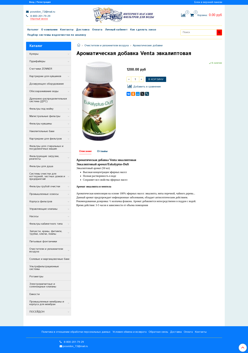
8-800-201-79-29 (40, 16)
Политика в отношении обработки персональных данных (75, 332)
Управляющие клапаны (43, 209)
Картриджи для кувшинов (45, 76)
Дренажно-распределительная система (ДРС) (48, 100)
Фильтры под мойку (41, 109)
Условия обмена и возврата (130, 332)
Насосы (33, 216)
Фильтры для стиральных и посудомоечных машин (46, 147)
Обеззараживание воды (43, 91)
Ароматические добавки (148, 45)
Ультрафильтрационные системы (44, 268)
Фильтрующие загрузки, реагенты (44, 157)
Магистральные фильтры (44, 116)
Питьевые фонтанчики (43, 241)
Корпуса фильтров (40, 201)
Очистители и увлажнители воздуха (106, 45)
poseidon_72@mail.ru (42, 12)
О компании (49, 30)
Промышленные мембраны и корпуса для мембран (46, 303)
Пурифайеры (37, 61)
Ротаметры (36, 276)
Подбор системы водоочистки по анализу (56, 35)
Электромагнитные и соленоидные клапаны (42, 285)
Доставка (82, 30)
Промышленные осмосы (44, 194)
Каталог (33, 30)
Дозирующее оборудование (46, 84)
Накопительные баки (41, 131)
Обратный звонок (39, 19)
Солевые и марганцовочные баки (49, 259)
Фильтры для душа (41, 166)
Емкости (34, 294)
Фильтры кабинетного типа (46, 224)
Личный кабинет (116, 30)
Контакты (66, 30)
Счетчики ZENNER (40, 69)
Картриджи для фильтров (45, 139)
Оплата (97, 30)
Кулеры (33, 54)
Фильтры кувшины (40, 124)
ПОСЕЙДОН (36, 312)
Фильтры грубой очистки (44, 186)
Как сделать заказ (143, 30)
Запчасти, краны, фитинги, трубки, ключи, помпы (45, 232)
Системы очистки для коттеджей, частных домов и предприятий (47, 176)
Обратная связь (158, 332)
